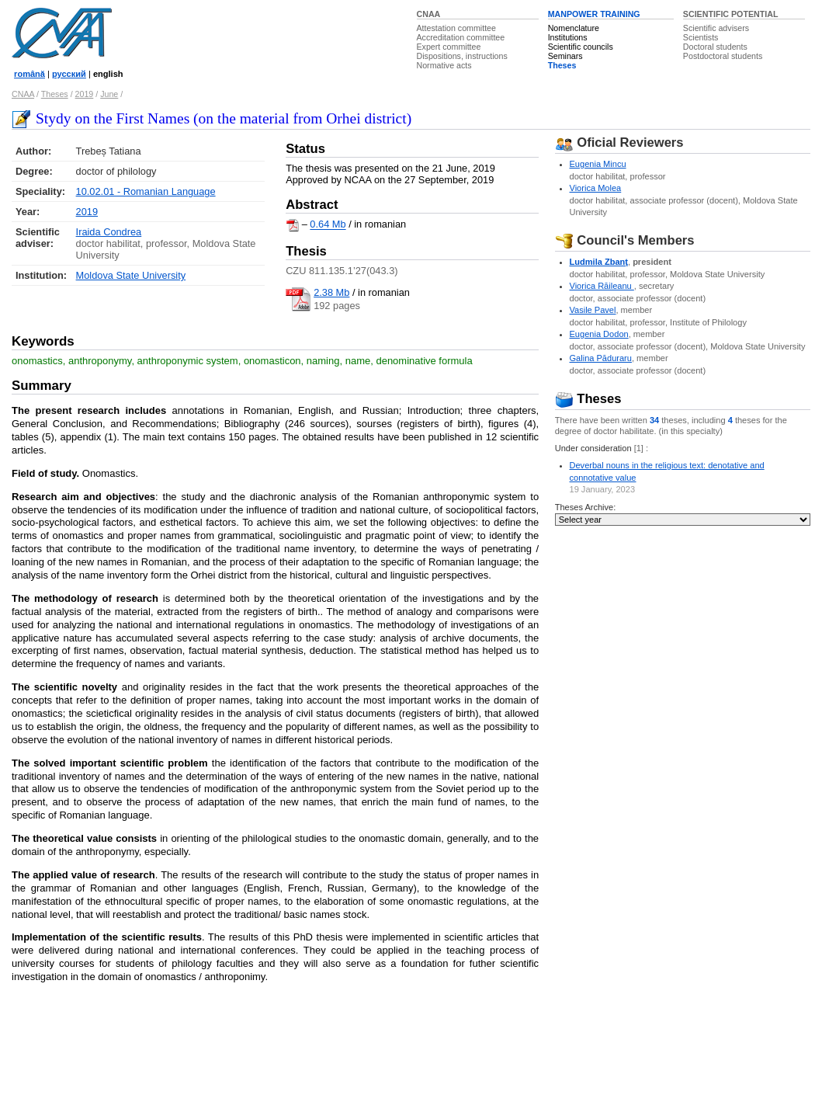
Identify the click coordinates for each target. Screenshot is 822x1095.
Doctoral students (715, 46)
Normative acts (444, 65)
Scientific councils (580, 46)
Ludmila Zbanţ (599, 261)
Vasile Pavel (593, 310)
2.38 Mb (331, 292)
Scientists (701, 37)
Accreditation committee (461, 37)
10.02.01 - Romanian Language (146, 191)
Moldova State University (131, 275)
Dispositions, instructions (462, 56)
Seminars (565, 56)
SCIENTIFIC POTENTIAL (731, 14)
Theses (562, 65)
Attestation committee (456, 28)
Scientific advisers (716, 28)
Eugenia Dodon (599, 334)
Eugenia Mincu (598, 164)
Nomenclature (573, 28)
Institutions (568, 37)
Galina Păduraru (601, 358)
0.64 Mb (327, 225)
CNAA (429, 14)
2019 (84, 94)
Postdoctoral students (722, 56)
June (109, 94)
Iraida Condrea (109, 232)
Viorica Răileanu (602, 285)
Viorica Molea (596, 188)
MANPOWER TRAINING (594, 14)
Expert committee (449, 46)
